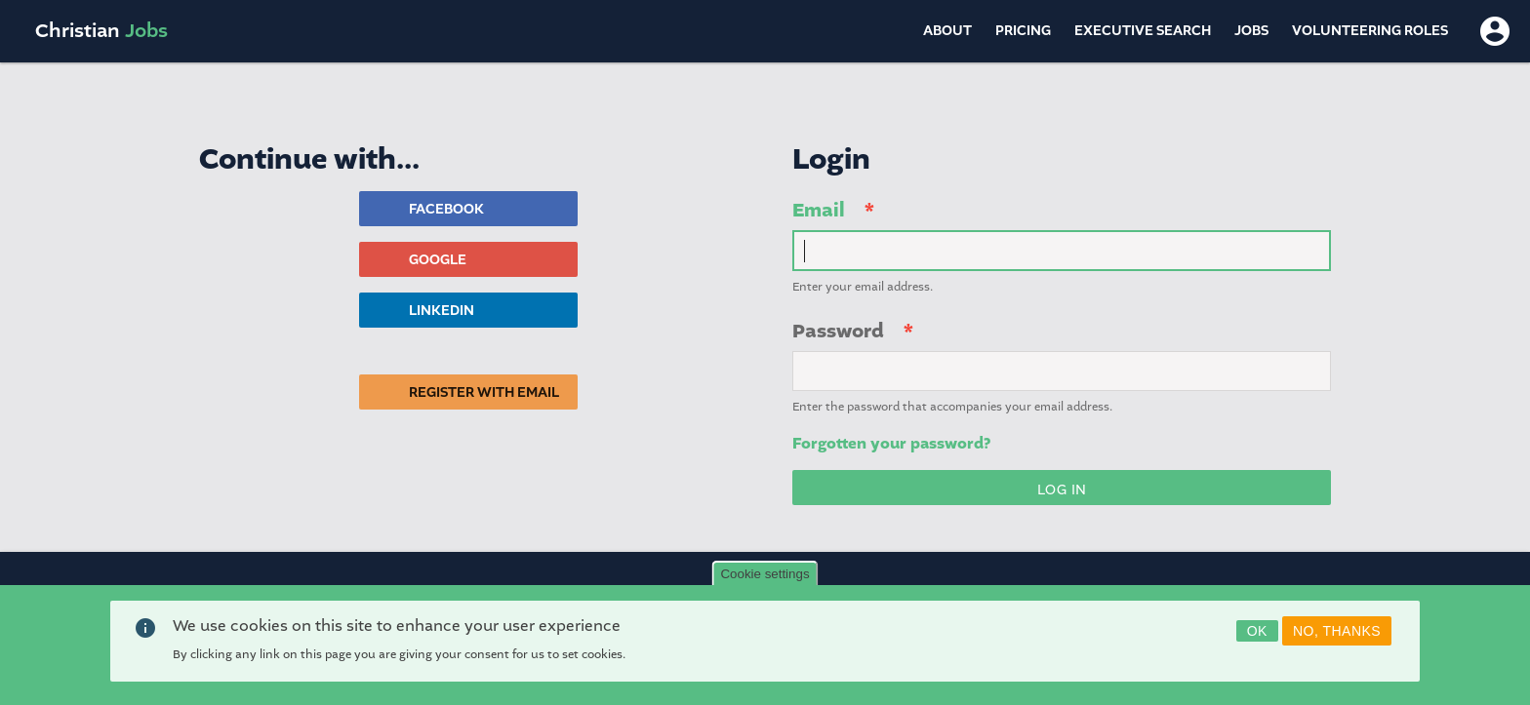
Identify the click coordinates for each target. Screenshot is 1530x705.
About (947, 30)
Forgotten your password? (891, 443)
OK (1257, 631)
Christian (101, 31)
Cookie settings (764, 574)
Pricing (1023, 30)
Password (838, 331)
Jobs (1251, 30)
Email (818, 210)
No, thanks (1337, 631)
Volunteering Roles (1370, 30)
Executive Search (1142, 30)
